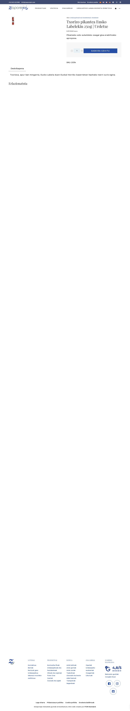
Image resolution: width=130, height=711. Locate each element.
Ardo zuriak (71, 670)
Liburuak (89, 675)
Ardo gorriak (71, 668)
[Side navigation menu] (119, 8)
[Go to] (113, 2)
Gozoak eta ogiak (54, 681)
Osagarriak (90, 673)
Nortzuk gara (33, 670)
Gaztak (50, 678)
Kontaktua (32, 665)
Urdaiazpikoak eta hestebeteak (80, 17)
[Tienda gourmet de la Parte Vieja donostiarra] (18, 8)
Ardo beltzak (71, 665)
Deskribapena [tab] (17, 68)
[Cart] (116, 8)
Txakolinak (71, 673)
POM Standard (90, 707)
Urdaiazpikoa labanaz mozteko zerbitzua (35, 675)
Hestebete (94, 17)
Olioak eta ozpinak (54, 673)
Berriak (30, 668)
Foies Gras (51, 675)
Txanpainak (71, 681)
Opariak (89, 665)
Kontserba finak (53, 665)
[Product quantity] (77, 50)
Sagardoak (71, 683)
